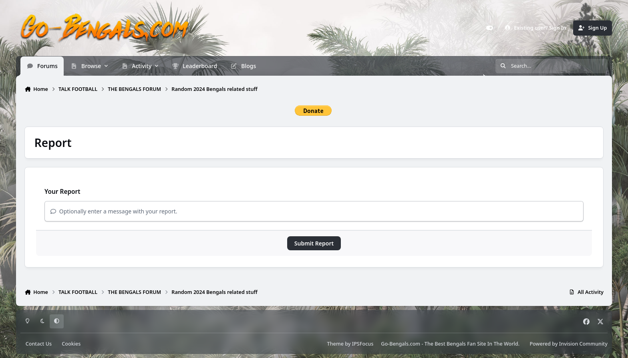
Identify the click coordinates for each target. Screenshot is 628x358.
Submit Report (314, 243)
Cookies (71, 343)
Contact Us (39, 343)
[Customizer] (489, 28)
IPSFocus (363, 343)
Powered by (568, 343)
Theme (335, 343)
